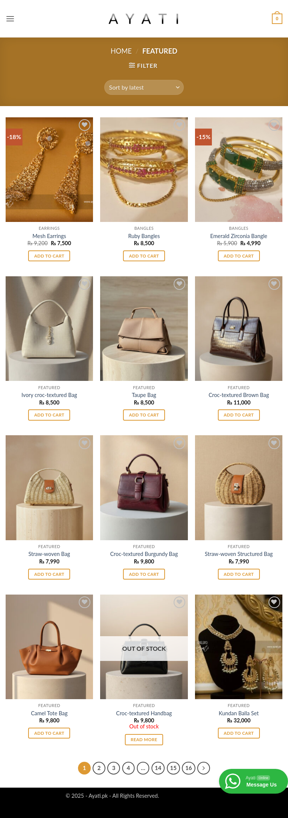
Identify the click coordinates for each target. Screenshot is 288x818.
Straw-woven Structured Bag (239, 554)
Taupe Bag (144, 395)
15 (173, 767)
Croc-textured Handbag (144, 713)
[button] (10, 18)
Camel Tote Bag (49, 713)
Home (121, 51)
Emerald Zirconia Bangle (238, 236)
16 (188, 767)
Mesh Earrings (49, 236)
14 (158, 767)
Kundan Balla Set (239, 713)
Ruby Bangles (144, 236)
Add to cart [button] (49, 255)
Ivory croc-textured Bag (49, 395)
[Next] (203, 768)
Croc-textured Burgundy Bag (144, 554)
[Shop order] (144, 87)
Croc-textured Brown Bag (238, 395)
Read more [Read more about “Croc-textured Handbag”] (144, 739)
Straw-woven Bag (49, 554)
